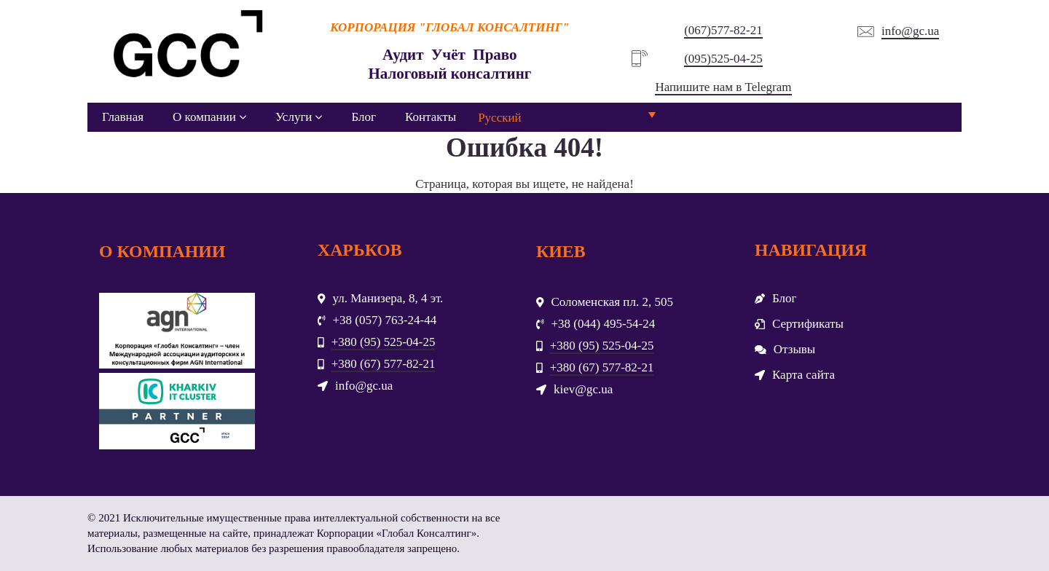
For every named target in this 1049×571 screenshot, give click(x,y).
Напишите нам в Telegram (723, 87)
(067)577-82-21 (723, 30)
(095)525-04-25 (723, 59)
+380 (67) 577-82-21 (383, 364)
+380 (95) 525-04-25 (383, 342)
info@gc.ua (910, 31)
